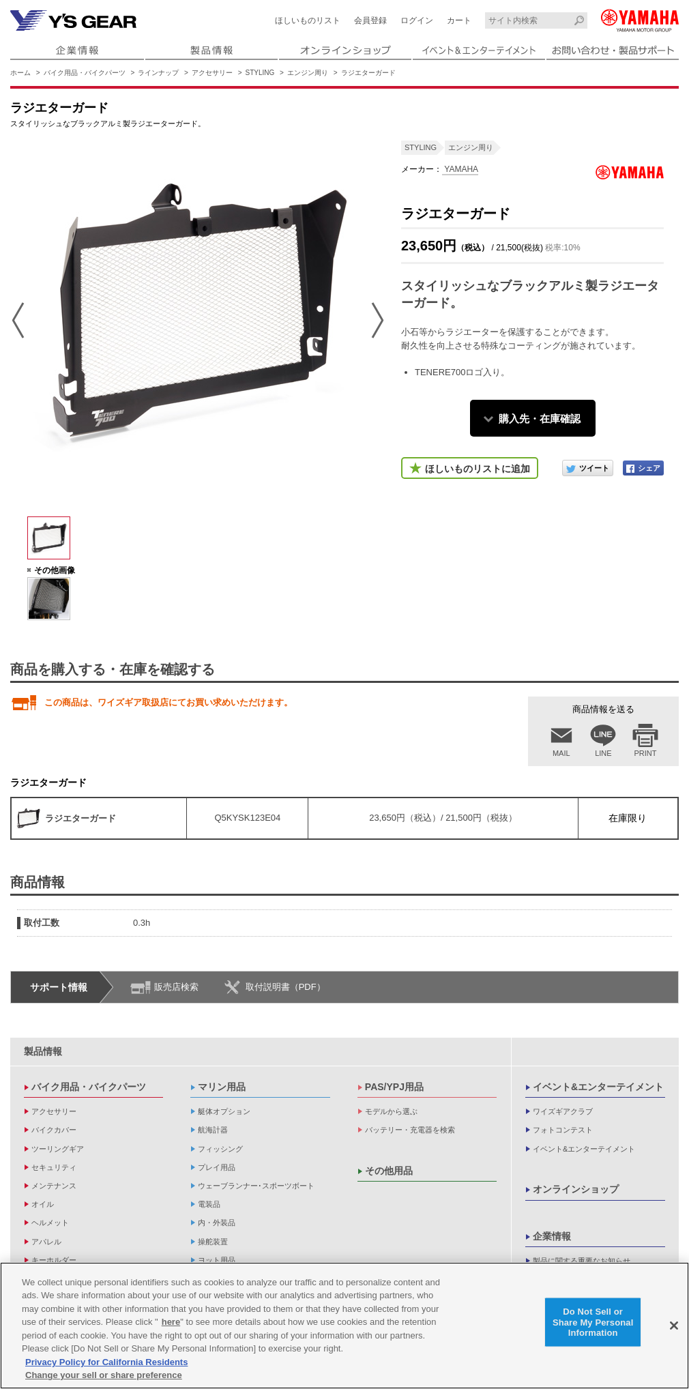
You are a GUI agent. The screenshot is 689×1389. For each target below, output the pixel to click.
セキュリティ (53, 1167)
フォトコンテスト (563, 1130)
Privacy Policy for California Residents (106, 1362)
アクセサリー (212, 72)
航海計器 (213, 1130)
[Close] (674, 1326)
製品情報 (43, 1051)
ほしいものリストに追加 (477, 468)
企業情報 (552, 1236)
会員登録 (370, 20)
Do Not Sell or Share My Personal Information (593, 1322)
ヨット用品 (216, 1260)
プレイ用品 (216, 1167)
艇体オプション (224, 1111)
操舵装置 (213, 1242)
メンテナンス (53, 1186)
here (171, 1322)
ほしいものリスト (307, 20)
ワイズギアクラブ (563, 1111)
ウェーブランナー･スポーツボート (256, 1186)
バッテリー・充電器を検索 (410, 1130)
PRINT (645, 753)
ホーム (20, 72)
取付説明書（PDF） (285, 987)
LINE (603, 753)
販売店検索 (176, 987)
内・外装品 (216, 1222)
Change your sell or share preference (103, 1376)
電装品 (209, 1204)
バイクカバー (53, 1130)
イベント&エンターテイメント (598, 1086)
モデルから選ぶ (391, 1111)
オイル (42, 1204)
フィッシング (220, 1149)
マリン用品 (222, 1086)
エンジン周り (307, 72)
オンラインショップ (576, 1189)
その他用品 (389, 1170)
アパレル (46, 1242)
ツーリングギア (57, 1149)
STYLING (260, 72)
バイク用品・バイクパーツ (85, 72)
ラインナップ (158, 72)
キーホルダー (53, 1260)
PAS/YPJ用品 (394, 1086)
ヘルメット (50, 1222)
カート (459, 20)
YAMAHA (460, 169)
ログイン (416, 20)
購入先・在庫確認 (540, 418)
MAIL (561, 753)
